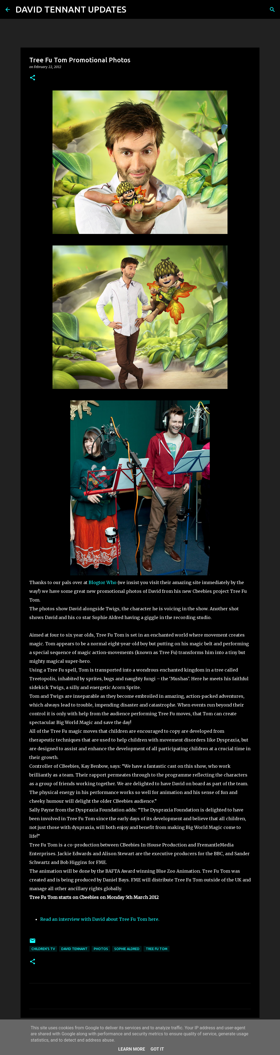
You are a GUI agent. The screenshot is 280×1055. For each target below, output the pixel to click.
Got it (157, 1049)
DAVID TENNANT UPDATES (70, 9)
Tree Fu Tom (156, 949)
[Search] (134, 9)
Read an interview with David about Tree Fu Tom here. (99, 919)
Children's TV (43, 949)
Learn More (131, 1049)
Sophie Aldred (126, 949)
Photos (101, 949)
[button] (32, 78)
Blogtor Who (102, 582)
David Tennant (74, 949)
